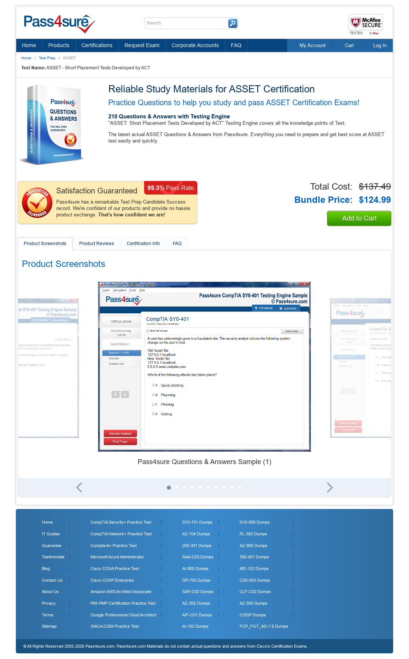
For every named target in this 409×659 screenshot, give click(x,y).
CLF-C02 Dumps (255, 591)
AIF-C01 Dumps (197, 615)
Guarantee (52, 545)
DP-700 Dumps (196, 580)
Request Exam (142, 45)
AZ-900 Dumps (254, 545)
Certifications (96, 45)
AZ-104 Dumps (196, 534)
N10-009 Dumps (255, 522)
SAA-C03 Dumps (198, 557)
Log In (380, 45)
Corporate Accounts (195, 45)
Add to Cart (359, 218)
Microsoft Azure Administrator (117, 557)
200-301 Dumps (197, 545)
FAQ (236, 45)
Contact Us (52, 580)
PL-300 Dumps (253, 534)
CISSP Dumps (253, 615)
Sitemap (49, 626)
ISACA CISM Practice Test (115, 626)
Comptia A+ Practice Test (114, 545)
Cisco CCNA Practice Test (115, 568)
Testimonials (53, 557)
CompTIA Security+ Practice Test (121, 522)
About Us (50, 591)
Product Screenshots (45, 243)
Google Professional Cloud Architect (123, 615)
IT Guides (51, 534)
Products (58, 45)
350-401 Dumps (254, 557)
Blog (46, 568)
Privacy (49, 603)
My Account (313, 45)
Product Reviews (96, 243)
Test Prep (47, 58)
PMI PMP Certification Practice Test (123, 603)
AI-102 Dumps (195, 626)
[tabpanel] (204, 374)
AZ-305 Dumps (196, 603)
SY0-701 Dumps (197, 522)
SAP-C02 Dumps (198, 591)
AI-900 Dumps (195, 568)
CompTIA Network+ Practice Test (121, 534)
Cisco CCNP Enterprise (112, 580)
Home (29, 45)
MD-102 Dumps (254, 568)
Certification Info (143, 243)
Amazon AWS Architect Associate (121, 591)
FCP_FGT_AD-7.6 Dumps (264, 626)
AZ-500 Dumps (254, 603)
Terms (48, 615)
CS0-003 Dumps (255, 580)
